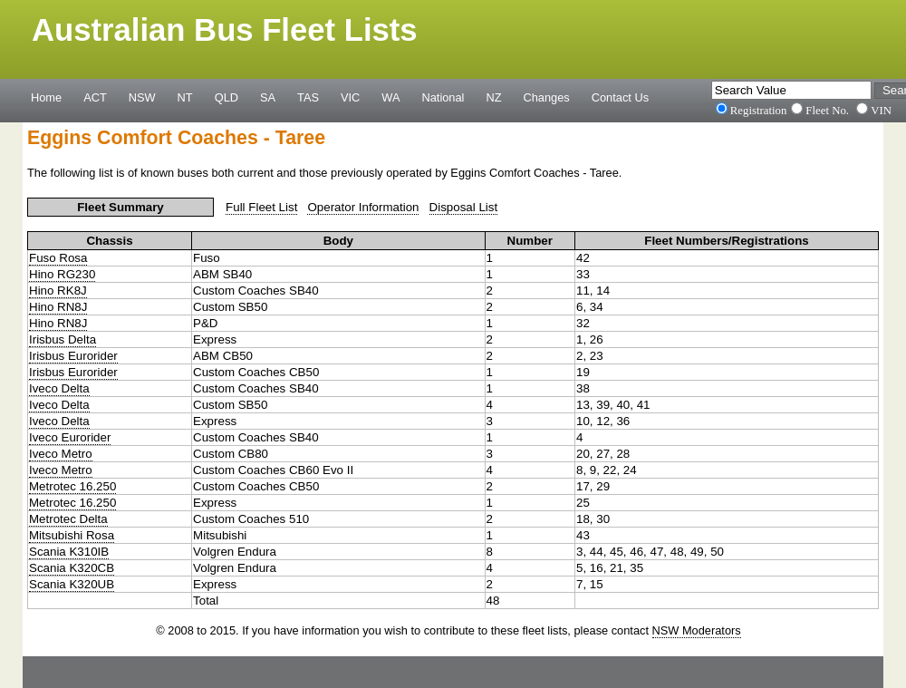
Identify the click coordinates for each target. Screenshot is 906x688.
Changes (547, 97)
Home (46, 97)
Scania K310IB (69, 551)
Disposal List (463, 207)
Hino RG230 (62, 274)
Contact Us (620, 97)
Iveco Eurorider (70, 437)
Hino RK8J (58, 290)
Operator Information (363, 207)
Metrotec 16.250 (72, 486)
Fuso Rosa (58, 258)
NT (185, 97)
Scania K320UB (71, 584)
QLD (226, 97)
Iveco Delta (59, 388)
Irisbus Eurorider (73, 356)
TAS (308, 97)
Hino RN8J (58, 307)
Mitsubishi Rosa (71, 535)
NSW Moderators (696, 630)
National (443, 97)
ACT (95, 97)
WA (390, 97)
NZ (493, 97)
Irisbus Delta (62, 339)
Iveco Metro (60, 453)
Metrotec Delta (68, 519)
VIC (350, 97)
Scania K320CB (71, 568)
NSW (142, 97)
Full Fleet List (261, 207)
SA (267, 97)
